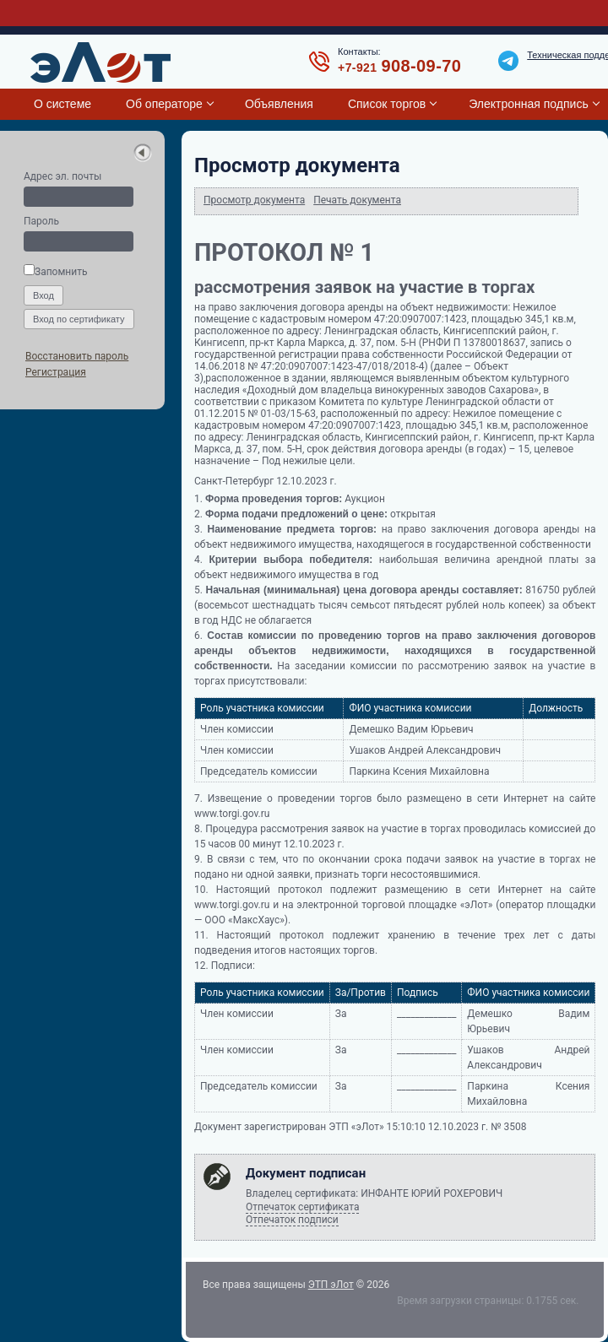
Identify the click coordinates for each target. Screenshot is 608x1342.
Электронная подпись (528, 104)
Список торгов (387, 104)
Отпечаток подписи (292, 1220)
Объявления (279, 104)
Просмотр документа (254, 200)
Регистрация (55, 372)
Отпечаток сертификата (302, 1207)
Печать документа (357, 200)
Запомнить (55, 272)
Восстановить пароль (76, 356)
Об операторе (164, 104)
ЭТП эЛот (331, 1285)
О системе (62, 104)
